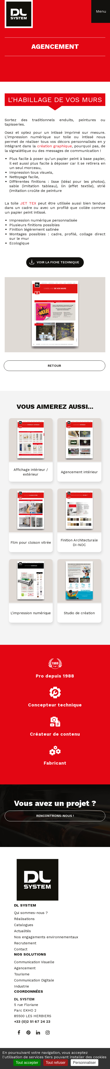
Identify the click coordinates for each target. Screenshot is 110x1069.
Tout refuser (55, 1063)
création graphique (54, 146)
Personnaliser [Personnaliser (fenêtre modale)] (84, 1063)
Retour (54, 365)
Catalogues (23, 925)
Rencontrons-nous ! (55, 816)
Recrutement (25, 943)
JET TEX (28, 203)
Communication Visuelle (34, 962)
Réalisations (24, 919)
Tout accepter (27, 1063)
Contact (20, 949)
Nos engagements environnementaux (46, 937)
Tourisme (21, 974)
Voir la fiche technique (58, 262)
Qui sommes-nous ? (31, 913)
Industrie (21, 986)
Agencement (25, 968)
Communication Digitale (34, 980)
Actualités (22, 931)
